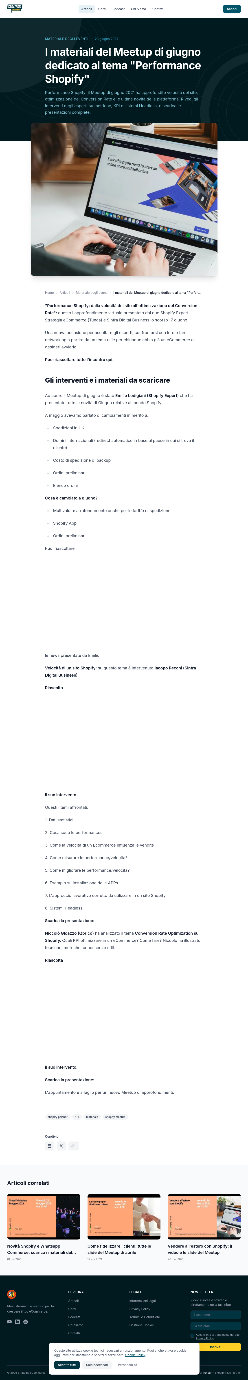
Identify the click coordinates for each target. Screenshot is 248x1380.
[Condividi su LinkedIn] (49, 1145)
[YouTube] (9, 1322)
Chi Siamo (138, 9)
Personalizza (127, 1365)
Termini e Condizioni (144, 1317)
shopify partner (58, 1117)
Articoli (86, 9)
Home (49, 292)
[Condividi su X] (61, 1145)
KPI (77, 1117)
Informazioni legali (143, 1301)
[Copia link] (73, 1145)
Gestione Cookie (141, 1325)
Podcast (118, 9)
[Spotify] (25, 1322)
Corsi (102, 9)
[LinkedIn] (17, 1322)
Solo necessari (97, 1365)
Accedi (232, 9)
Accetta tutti (67, 1365)
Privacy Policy (139, 1309)
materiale (92, 1117)
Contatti (158, 9)
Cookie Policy (135, 1355)
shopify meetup (115, 1117)
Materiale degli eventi (66, 39)
